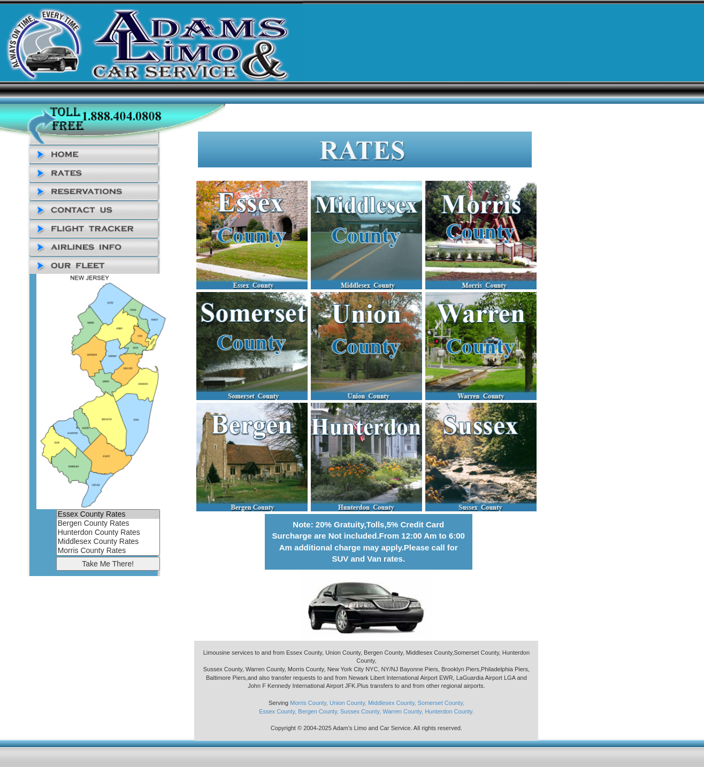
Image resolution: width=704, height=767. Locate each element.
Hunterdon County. (449, 711)
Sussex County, (360, 711)
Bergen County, (318, 711)
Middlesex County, (392, 703)
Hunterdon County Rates (108, 532)
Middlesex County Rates (108, 541)
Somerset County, (441, 703)
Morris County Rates (108, 550)
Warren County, (402, 711)
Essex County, (277, 711)
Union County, (348, 703)
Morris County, (309, 703)
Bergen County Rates (108, 523)
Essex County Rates (108, 514)
